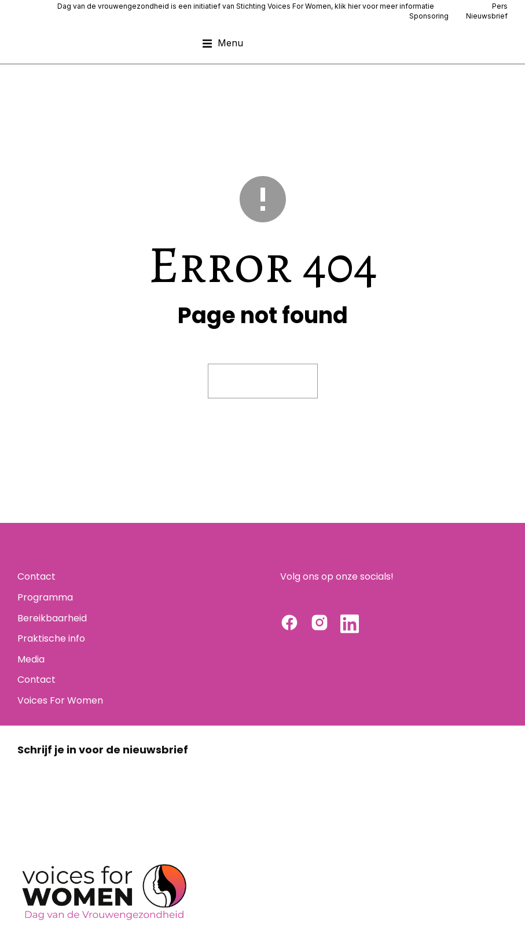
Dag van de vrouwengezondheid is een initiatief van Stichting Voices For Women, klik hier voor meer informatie (245, 6)
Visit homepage (263, 381)
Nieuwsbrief (487, 16)
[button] (223, 43)
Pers (500, 6)
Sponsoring (429, 16)
